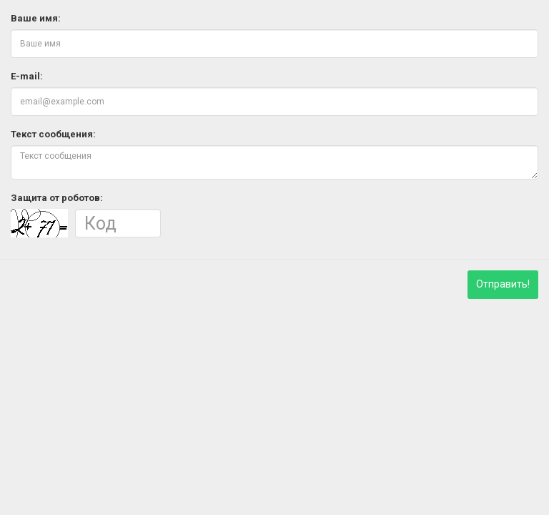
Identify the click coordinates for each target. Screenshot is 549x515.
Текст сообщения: (53, 134)
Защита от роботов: (57, 197)
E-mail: (27, 76)
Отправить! (503, 284)
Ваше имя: (36, 18)
